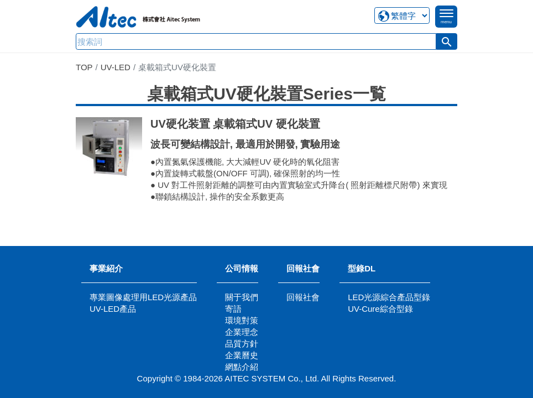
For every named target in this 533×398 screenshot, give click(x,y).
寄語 (233, 308)
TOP (84, 67)
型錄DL (361, 268)
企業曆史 (241, 355)
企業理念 (241, 332)
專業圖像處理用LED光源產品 (143, 297)
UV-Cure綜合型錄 (380, 308)
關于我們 (241, 297)
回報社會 (303, 268)
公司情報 (241, 268)
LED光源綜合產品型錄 (389, 297)
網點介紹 (241, 366)
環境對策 (241, 320)
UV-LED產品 (113, 308)
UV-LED (115, 67)
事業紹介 (106, 268)
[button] (446, 41)
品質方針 (241, 343)
